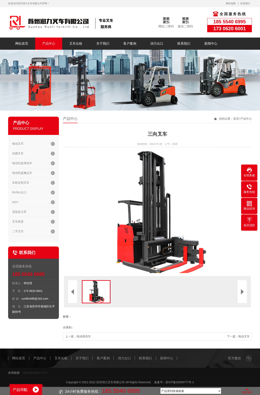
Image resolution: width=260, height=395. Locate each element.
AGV (15, 202)
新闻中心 (210, 43)
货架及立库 (19, 211)
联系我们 (245, 3)
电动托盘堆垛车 (22, 163)
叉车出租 (75, 43)
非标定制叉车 (20, 182)
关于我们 (102, 43)
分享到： (68, 327)
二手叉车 (18, 231)
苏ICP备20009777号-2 (35, 372)
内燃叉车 (18, 153)
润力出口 (156, 43)
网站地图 (231, 3)
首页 (236, 118)
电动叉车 (18, 143)
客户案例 (129, 43)
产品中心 (48, 43)
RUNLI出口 (19, 192)
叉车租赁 (18, 221)
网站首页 (21, 43)
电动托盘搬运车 (22, 172)
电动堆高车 (84, 336)
